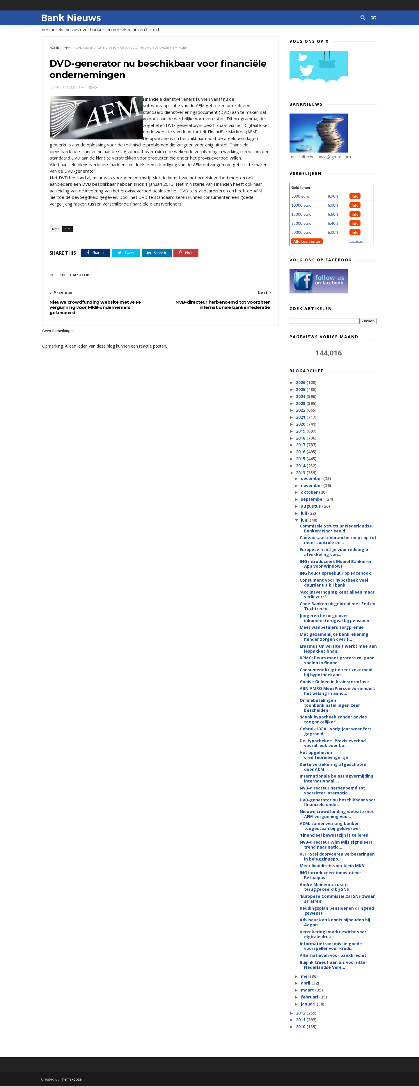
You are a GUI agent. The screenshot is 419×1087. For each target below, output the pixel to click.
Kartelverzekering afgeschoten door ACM (333, 767)
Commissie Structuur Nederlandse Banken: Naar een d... (336, 528)
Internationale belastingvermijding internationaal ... (337, 778)
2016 (301, 452)
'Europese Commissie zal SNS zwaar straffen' (337, 899)
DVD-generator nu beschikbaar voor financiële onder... (337, 802)
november (312, 485)
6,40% (333, 223)
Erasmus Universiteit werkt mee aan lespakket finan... (338, 649)
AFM (67, 48)
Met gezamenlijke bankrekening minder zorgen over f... (334, 637)
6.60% (333, 214)
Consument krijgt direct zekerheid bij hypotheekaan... (336, 672)
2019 (301, 431)
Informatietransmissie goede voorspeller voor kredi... (331, 946)
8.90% (333, 196)
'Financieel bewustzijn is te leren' (335, 835)
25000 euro (301, 223)
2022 (301, 410)
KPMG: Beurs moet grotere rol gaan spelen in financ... (337, 660)
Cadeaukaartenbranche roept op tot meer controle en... (338, 540)
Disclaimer (356, 241)
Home (54, 48)
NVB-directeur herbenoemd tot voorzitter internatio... (332, 790)
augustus (311, 506)
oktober (310, 492)
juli (304, 513)
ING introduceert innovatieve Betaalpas (330, 875)
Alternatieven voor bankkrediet (333, 955)
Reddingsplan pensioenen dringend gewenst (337, 911)
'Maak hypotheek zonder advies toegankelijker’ (333, 719)
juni (305, 520)
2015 (301, 459)
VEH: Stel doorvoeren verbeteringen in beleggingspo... (337, 856)
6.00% (333, 205)
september (313, 499)
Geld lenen (300, 187)
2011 (301, 1020)
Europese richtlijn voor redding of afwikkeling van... (335, 552)
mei (305, 976)
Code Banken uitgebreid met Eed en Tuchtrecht (337, 606)
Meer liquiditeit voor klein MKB (332, 866)
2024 (301, 396)
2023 (301, 403)
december (312, 478)
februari (310, 997)
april (306, 983)
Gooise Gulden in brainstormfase (334, 682)
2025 (301, 389)
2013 (301, 472)
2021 (301, 417)
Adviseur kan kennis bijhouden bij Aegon (335, 922)
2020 (301, 424)
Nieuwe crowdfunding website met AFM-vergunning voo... (337, 814)
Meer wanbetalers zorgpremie (332, 627)
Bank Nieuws (72, 17)
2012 (301, 1013)
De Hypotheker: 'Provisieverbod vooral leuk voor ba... (333, 743)
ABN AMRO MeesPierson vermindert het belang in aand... (337, 691)
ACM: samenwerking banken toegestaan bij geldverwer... (332, 826)
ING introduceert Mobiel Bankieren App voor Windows (336, 564)
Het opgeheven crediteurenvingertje (324, 755)
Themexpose (72, 1079)
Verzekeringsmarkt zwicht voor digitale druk (333, 934)
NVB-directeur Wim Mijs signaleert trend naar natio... (336, 845)
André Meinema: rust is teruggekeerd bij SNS (324, 887)
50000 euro (301, 232)
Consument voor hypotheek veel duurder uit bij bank (334, 583)
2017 (301, 445)
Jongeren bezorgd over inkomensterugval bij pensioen (334, 618)
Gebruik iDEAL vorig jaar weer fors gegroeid (336, 731)
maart (308, 990)
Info (354, 196)
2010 (301, 1027)
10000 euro (301, 205)
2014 (301, 466)
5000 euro (300, 196)
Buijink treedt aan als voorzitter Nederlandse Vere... (333, 965)
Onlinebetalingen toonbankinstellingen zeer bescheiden (330, 705)
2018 (301, 438)
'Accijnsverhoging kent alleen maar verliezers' (337, 594)
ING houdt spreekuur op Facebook (335, 573)
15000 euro (301, 214)
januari (308, 1004)
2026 (301, 382)
